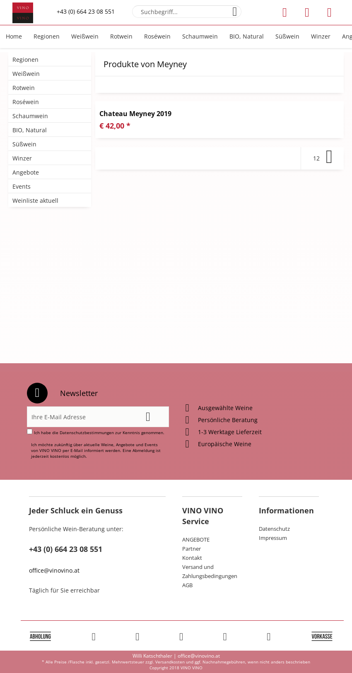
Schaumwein (30, 116)
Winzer (22, 158)
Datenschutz (274, 528)
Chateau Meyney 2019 (135, 113)
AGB (187, 585)
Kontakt (192, 557)
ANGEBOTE (196, 539)
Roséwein (25, 102)
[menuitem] (186, 11)
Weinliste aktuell (35, 200)
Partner (191, 548)
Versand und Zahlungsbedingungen (209, 571)
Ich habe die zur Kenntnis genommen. (99, 432)
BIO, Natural (29, 130)
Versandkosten (170, 662)
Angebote (25, 172)
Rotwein (23, 88)
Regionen (25, 59)
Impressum (273, 538)
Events (21, 186)
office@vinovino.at (54, 570)
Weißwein (26, 74)
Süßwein (24, 144)
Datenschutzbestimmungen (87, 432)
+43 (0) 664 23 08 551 (86, 11)
